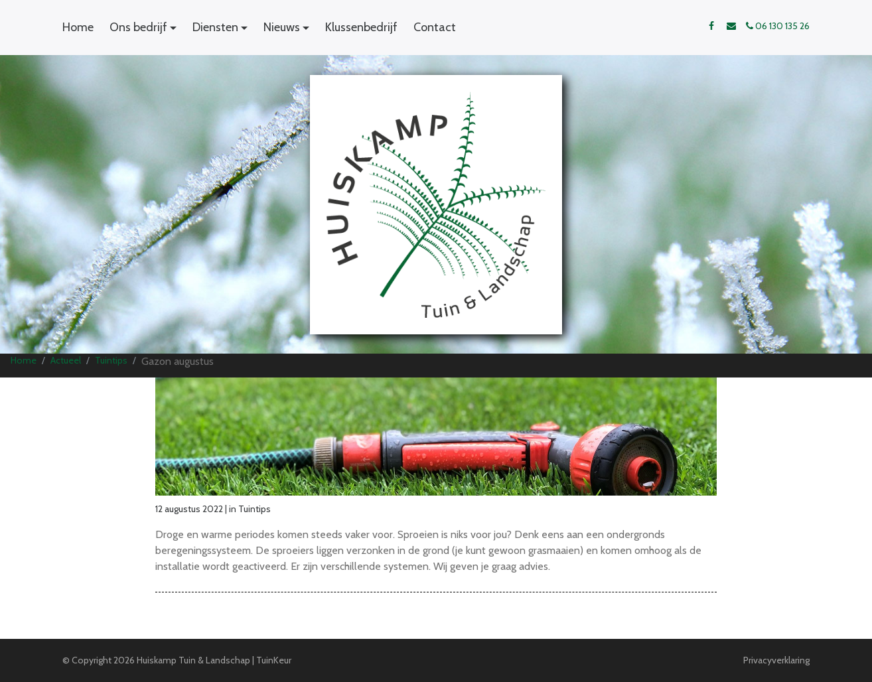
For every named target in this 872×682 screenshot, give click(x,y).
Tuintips (111, 360)
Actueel (65, 360)
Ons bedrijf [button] (138, 27)
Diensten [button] (215, 27)
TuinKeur (273, 660)
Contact (434, 27)
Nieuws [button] (281, 27)
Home (78, 27)
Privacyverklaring (776, 660)
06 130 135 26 (778, 26)
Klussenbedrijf (361, 27)
